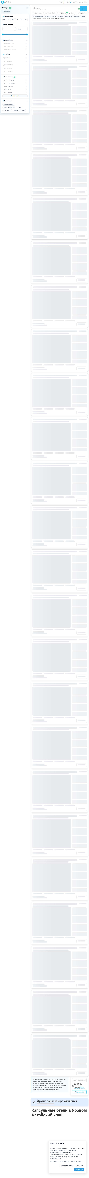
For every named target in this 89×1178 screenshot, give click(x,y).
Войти (75, 2)
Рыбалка (16, 110)
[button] (50, 13)
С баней (23, 110)
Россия (39, 18)
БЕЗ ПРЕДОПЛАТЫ (9, 107)
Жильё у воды (7, 110)
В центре (20, 107)
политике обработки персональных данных (70, 1161)
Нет (4, 19)
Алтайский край (46, 18)
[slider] (3, 34)
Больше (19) (15, 95)
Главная (34, 18)
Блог (61, 2)
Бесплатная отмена (9, 104)
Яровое (52, 18)
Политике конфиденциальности (79, 1088)
